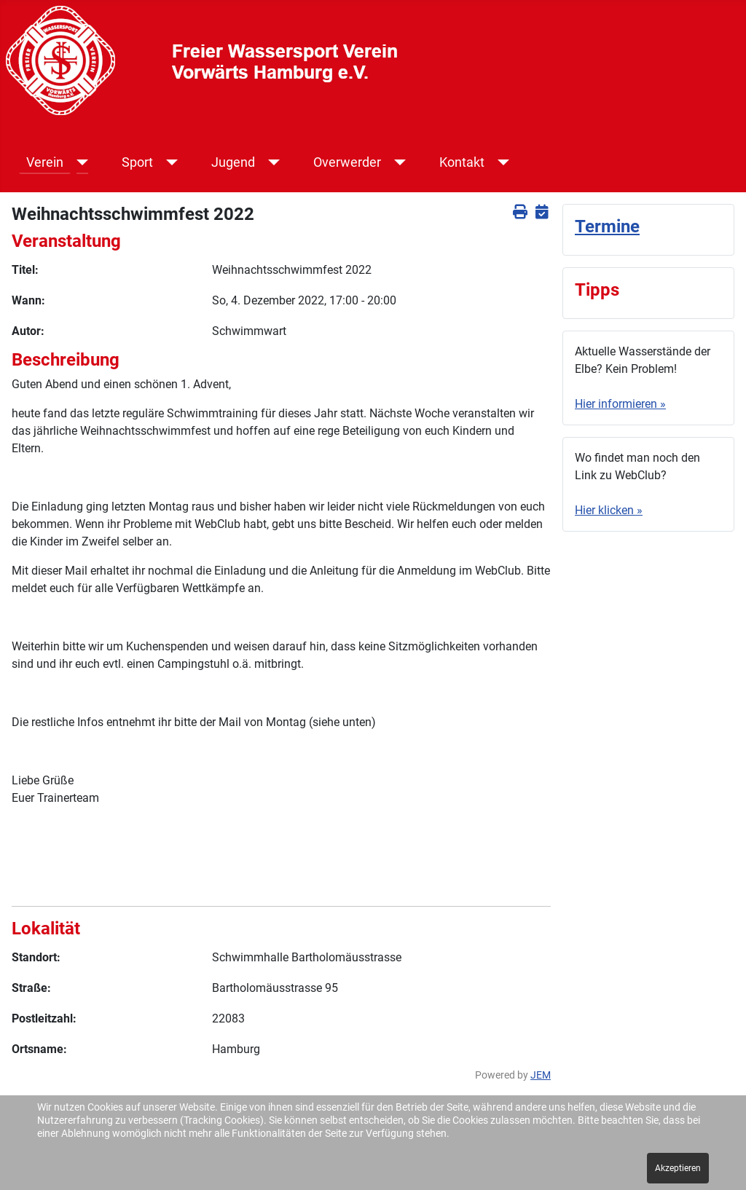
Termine (607, 226)
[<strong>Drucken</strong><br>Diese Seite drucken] (520, 212)
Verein (44, 162)
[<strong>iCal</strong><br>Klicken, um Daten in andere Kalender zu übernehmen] (542, 212)
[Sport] (169, 162)
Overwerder (347, 162)
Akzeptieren (678, 1168)
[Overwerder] (397, 162)
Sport (137, 162)
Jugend (233, 162)
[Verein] (80, 162)
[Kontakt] (501, 162)
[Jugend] (271, 162)
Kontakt (461, 162)
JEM (540, 1075)
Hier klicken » (609, 510)
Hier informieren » (620, 404)
